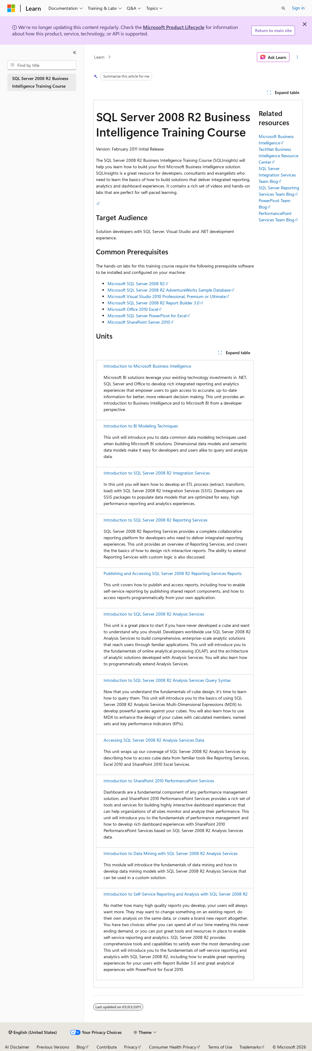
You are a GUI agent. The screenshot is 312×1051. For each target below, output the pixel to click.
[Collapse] (74, 52)
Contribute (107, 1047)
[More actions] (297, 57)
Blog (80, 1047)
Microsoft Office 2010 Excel (133, 309)
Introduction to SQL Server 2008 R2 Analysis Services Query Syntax (167, 680)
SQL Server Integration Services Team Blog (277, 174)
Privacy (130, 1047)
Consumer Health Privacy (172, 1047)
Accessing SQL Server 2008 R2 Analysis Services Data (154, 740)
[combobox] (41, 65)
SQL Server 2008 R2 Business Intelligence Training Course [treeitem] (40, 82)
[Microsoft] (11, 8)
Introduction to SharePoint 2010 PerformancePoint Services (159, 781)
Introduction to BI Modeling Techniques (141, 426)
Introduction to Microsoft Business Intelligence (147, 366)
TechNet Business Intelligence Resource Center (278, 155)
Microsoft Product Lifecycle (173, 27)
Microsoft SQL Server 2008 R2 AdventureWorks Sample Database (169, 290)
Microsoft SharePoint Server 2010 (139, 322)
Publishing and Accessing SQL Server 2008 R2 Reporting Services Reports (173, 573)
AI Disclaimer (17, 1047)
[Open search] (283, 8)
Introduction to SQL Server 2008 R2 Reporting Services (155, 520)
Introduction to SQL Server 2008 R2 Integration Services (157, 473)
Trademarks (250, 1047)
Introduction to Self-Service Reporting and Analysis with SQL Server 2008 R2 (176, 894)
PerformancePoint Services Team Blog (276, 216)
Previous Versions (53, 1047)
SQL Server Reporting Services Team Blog (279, 191)
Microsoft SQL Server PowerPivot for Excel (147, 315)
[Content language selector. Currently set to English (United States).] (33, 1032)
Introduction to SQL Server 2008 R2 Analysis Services (154, 614)
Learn (99, 57)
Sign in (298, 8)
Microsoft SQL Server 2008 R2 (136, 283)
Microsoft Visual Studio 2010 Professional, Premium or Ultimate (167, 296)
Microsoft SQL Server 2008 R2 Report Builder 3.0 (154, 303)
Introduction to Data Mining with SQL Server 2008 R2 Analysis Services (171, 853)
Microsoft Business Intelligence (276, 139)
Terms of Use (220, 1047)
